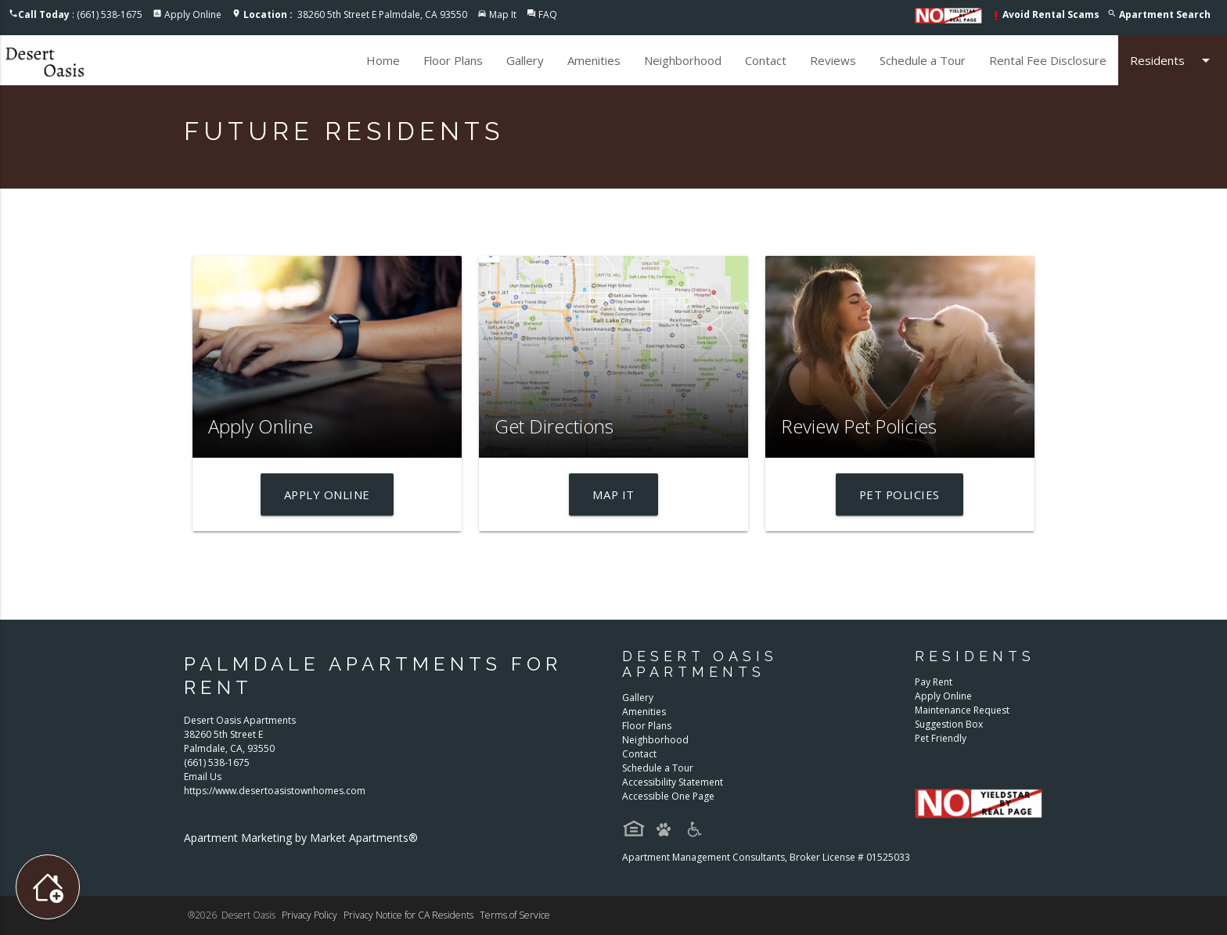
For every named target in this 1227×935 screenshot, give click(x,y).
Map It (502, 14)
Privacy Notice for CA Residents (408, 915)
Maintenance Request (962, 710)
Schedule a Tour (923, 60)
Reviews (833, 60)
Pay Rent (933, 682)
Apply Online (192, 14)
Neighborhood (682, 60)
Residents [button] (1172, 60)
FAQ (547, 14)
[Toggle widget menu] (48, 886)
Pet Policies (899, 494)
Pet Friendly (940, 738)
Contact (765, 60)
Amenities (594, 60)
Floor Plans (453, 60)
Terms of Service (515, 915)
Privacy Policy (309, 915)
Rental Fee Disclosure (1047, 60)
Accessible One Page (668, 796)
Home (383, 60)
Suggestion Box (949, 724)
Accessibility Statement (672, 782)
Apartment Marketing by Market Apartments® (301, 837)
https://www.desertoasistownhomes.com (274, 790)
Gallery (525, 60)
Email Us (202, 776)
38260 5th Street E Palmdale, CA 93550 (355, 14)
